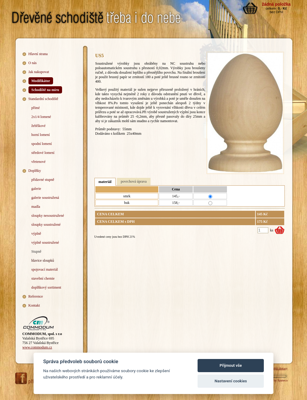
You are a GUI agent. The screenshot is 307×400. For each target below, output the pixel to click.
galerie (36, 189)
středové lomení (43, 153)
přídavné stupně (42, 180)
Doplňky (34, 171)
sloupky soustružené (46, 224)
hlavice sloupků (42, 260)
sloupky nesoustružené (47, 215)
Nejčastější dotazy (276, 368)
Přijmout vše (231, 365)
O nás (32, 63)
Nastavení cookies (231, 381)
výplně (36, 233)
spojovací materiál (44, 269)
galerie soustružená (45, 198)
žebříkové (38, 126)
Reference (35, 296)
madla (35, 206)
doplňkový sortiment (46, 287)
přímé (35, 108)
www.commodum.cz (37, 347)
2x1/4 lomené (41, 117)
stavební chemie (43, 278)
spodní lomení (41, 144)
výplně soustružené (45, 242)
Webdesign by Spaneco (274, 380)
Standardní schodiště (43, 99)
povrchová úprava (134, 181)
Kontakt (34, 305)
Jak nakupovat (38, 72)
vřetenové (38, 162)
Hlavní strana (38, 54)
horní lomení (40, 135)
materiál (105, 182)
